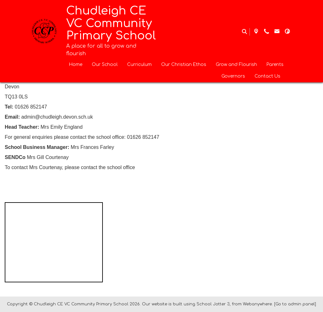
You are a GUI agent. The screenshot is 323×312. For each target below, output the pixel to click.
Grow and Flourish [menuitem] (236, 64)
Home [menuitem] (75, 64)
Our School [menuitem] (105, 64)
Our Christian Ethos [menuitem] (183, 64)
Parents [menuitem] (275, 64)
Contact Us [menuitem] (267, 76)
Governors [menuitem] (233, 76)
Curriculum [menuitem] (139, 64)
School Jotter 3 (213, 304)
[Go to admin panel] (295, 304)
